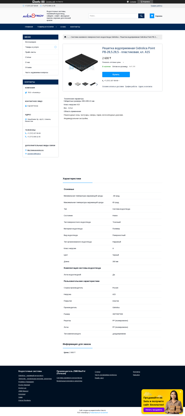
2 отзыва (133, 2)
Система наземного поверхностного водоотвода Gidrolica (94, 37)
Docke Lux (22, 388)
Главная (29, 27)
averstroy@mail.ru (34, 154)
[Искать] (141, 16)
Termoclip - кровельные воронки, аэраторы (35, 379)
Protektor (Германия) (26, 382)
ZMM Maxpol (23, 391)
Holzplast (21, 394)
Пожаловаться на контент (99, 413)
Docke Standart (24, 385)
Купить (116, 74)
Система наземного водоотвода (69, 378)
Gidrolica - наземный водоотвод (30, 375)
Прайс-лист (99, 378)
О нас (63, 27)
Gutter (20, 397)
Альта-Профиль (24, 400)
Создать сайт (50, 2)
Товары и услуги (45, 27)
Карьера (136, 375)
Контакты (75, 27)
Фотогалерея (30, 42)
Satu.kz (103, 410)
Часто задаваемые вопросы (36, 72)
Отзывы (28, 67)
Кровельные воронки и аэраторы (69, 381)
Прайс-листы (30, 52)
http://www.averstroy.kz (35, 150)
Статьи (28, 57)
